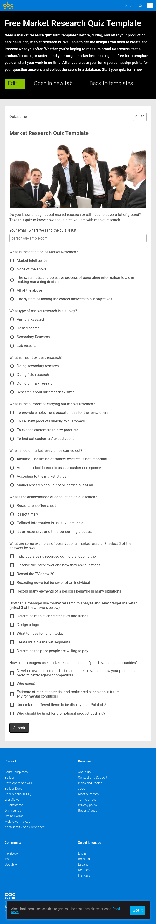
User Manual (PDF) (18, 794)
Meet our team (88, 794)
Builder (9, 777)
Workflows (12, 799)
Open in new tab (53, 83)
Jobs (81, 788)
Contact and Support (92, 777)
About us (84, 772)
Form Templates (16, 772)
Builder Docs (13, 788)
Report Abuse (87, 810)
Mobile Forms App (17, 821)
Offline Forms (14, 816)
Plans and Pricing (90, 783)
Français (84, 875)
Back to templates (111, 83)
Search (130, 5)
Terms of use (87, 799)
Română (84, 859)
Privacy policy (87, 805)
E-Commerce (14, 805)
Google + (11, 864)
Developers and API (18, 783)
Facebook (11, 853)
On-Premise (13, 810)
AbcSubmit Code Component (25, 827)
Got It (137, 910)
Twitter (9, 859)
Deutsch (84, 870)
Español (83, 864)
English (83, 853)
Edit (12, 83)
